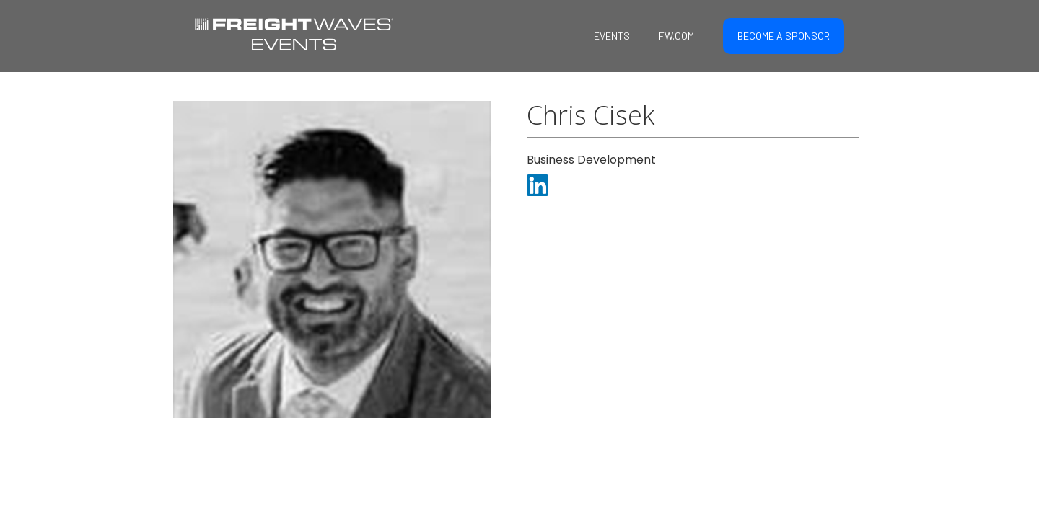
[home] (294, 32)
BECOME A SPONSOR (783, 36)
